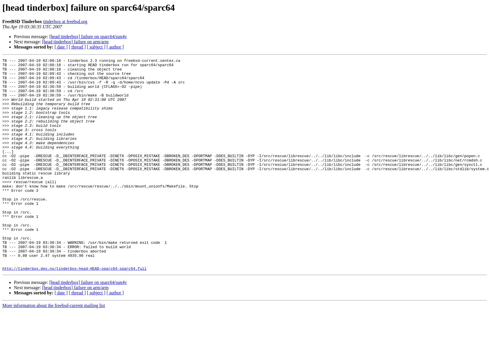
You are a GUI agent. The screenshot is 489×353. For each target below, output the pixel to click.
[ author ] (115, 46)
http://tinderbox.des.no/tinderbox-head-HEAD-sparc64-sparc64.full (74, 310)
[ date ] (61, 46)
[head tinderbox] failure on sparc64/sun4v (88, 36)
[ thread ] (77, 46)
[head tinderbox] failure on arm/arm (75, 41)
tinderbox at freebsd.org (65, 21)
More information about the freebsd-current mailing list (53, 347)
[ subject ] (96, 46)
